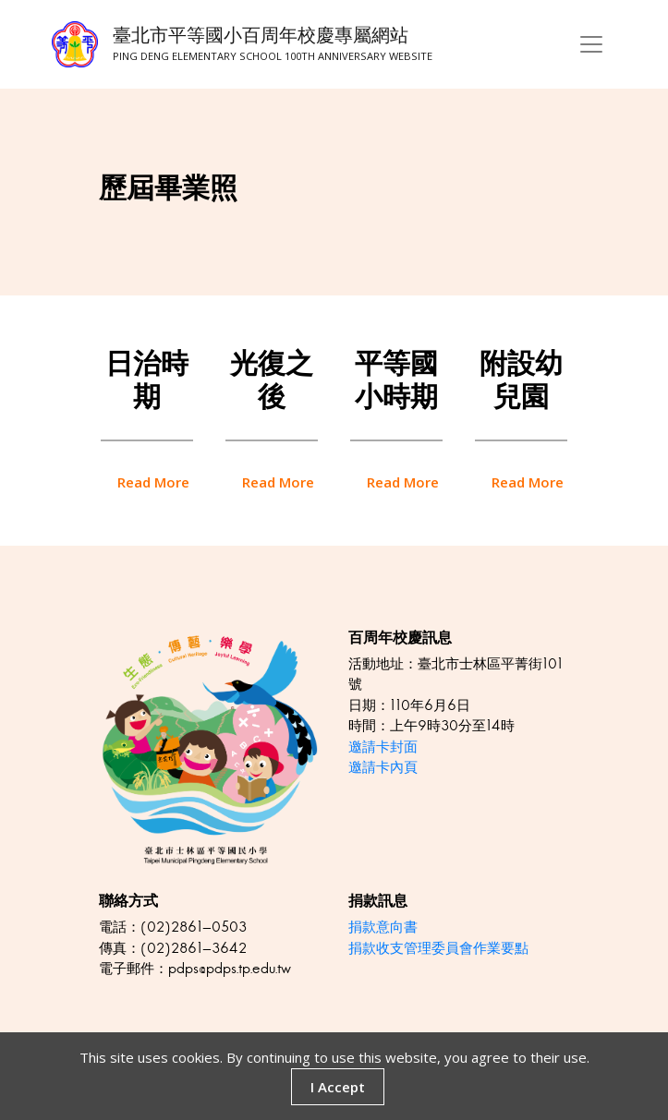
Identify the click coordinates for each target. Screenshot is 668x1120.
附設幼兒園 (521, 380)
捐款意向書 (383, 926)
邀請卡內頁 (383, 767)
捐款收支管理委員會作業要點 (438, 948)
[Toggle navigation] (591, 44)
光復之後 (271, 380)
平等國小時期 (396, 380)
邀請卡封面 (383, 746)
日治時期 (146, 380)
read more (153, 482)
